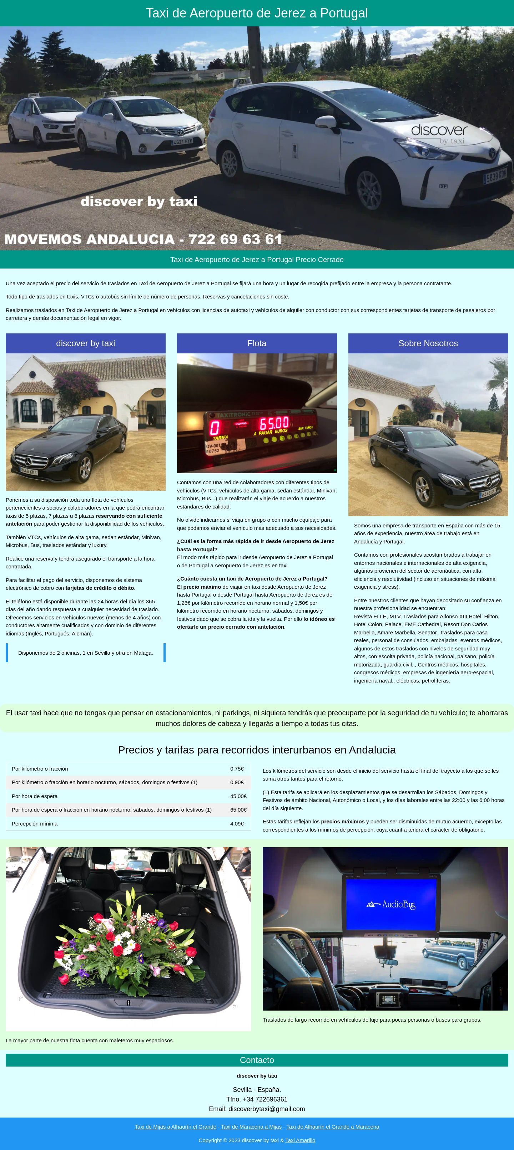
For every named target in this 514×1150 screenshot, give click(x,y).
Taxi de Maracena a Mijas (251, 1127)
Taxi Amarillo (300, 1140)
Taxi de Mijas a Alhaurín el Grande (175, 1127)
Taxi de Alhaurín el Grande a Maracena (332, 1127)
